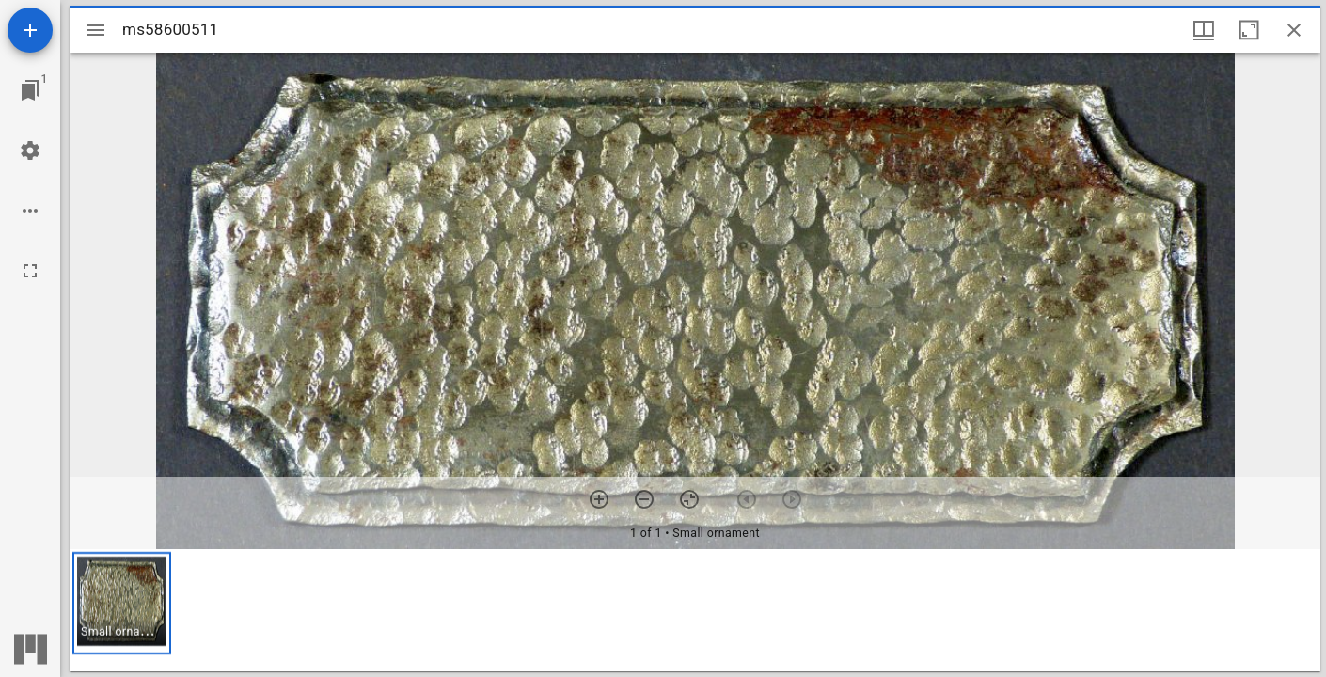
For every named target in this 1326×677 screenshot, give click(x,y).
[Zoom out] (644, 499)
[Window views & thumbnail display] (1203, 30)
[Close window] (1294, 30)
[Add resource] (30, 30)
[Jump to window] (30, 90)
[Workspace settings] (30, 150)
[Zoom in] (599, 499)
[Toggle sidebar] (95, 30)
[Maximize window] (1248, 30)
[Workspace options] (30, 210)
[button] (121, 603)
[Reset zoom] (689, 499)
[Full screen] (30, 270)
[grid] (695, 610)
